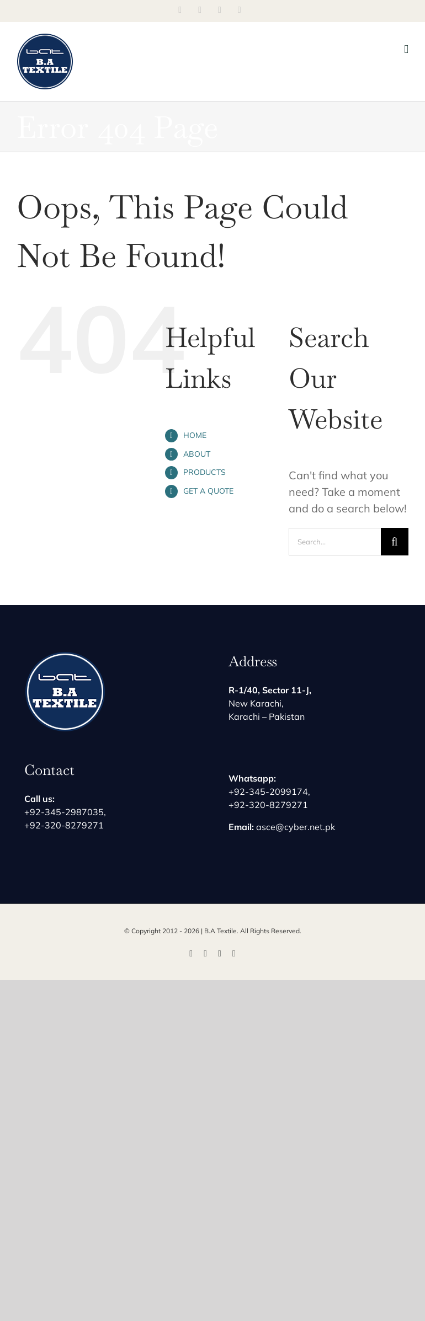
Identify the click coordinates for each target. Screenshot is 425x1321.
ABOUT (196, 454)
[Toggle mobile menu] (406, 49)
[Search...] (335, 541)
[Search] (394, 541)
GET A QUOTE (208, 491)
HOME (194, 435)
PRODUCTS (204, 472)
